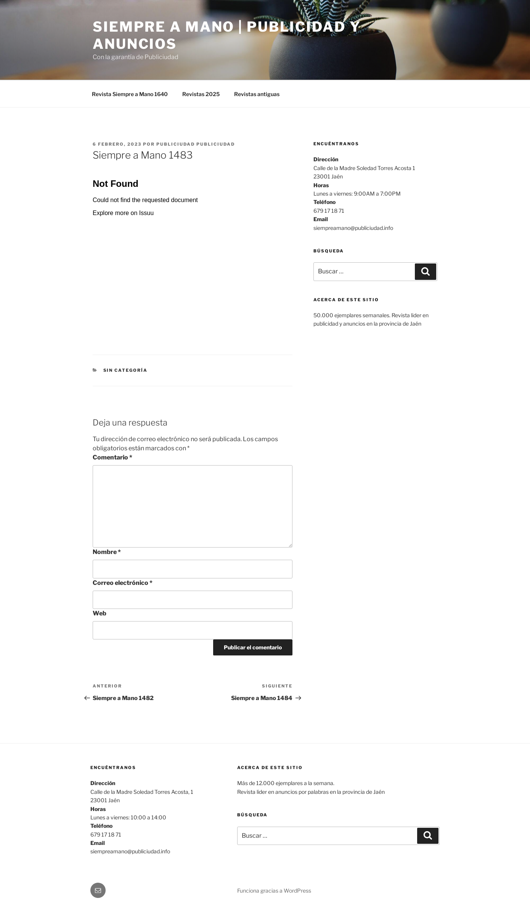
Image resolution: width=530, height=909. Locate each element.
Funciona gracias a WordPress (274, 890)
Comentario (112, 457)
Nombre (107, 552)
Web (99, 613)
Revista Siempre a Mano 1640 (130, 94)
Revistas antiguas (256, 94)
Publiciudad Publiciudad (195, 144)
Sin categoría (125, 370)
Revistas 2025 (201, 94)
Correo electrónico (123, 582)
